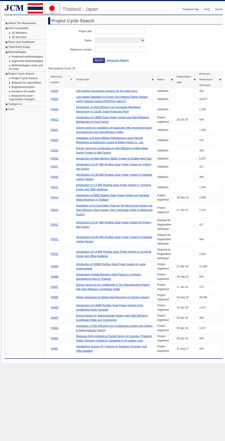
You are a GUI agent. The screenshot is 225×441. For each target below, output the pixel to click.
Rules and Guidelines (21, 42)
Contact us (15, 104)
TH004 (54, 317)
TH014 (54, 197)
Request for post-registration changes (22, 97)
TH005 (54, 307)
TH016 (54, 176)
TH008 (54, 276)
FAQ (207, 9)
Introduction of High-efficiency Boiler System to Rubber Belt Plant (114, 158)
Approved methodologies (27, 61)
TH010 (54, 254)
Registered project (23, 87)
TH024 (54, 99)
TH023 (54, 109)
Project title (85, 31)
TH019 (54, 150)
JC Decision (19, 37)
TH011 (54, 239)
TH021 (54, 129)
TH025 (54, 91)
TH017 (54, 166)
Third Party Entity (19, 47)
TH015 (54, 187)
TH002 (54, 338)
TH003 (54, 328)
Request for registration (26, 82)
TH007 (54, 287)
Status (88, 40)
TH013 (54, 210)
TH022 (54, 119)
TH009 (54, 266)
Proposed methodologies (27, 56)
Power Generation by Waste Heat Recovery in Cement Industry (112, 297)
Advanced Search (117, 60)
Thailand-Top (190, 9)
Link (11, 109)
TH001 (54, 348)
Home (219, 9)
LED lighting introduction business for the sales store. (107, 91)
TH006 (54, 297)
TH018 (54, 158)
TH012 (54, 224)
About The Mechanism (22, 23)
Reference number (81, 49)
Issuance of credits (23, 91)
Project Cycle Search (25, 78)
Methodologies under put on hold (26, 67)
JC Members (19, 32)
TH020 (54, 140)
